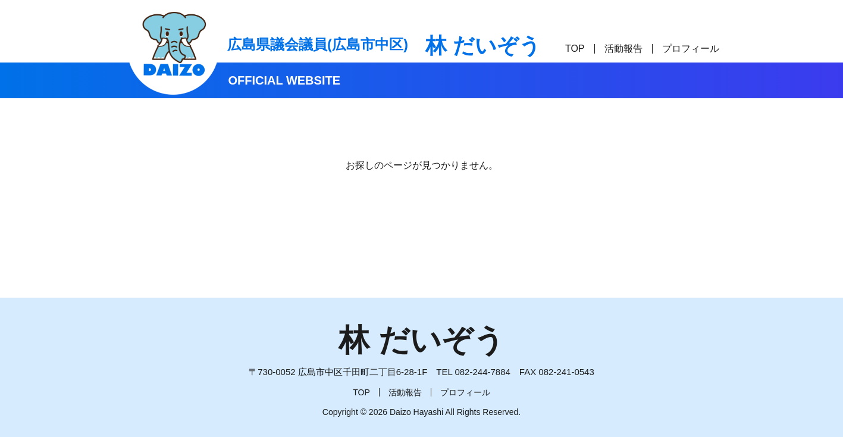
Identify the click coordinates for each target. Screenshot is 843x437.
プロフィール (690, 48)
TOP (575, 48)
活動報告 (623, 48)
